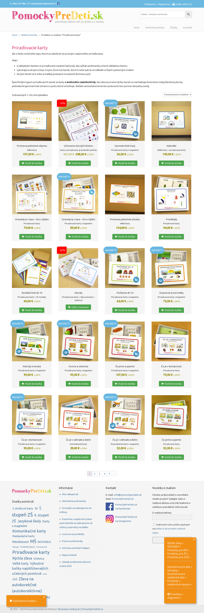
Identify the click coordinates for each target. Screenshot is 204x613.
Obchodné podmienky (74, 501)
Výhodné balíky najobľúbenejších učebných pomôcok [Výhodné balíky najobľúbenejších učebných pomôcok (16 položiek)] (30, 568)
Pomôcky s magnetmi (175, 595)
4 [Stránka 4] (104, 473)
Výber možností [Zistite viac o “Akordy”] (78, 307)
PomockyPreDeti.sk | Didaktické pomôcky (57, 16)
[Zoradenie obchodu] (177, 94)
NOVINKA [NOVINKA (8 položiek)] (44, 541)
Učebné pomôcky (29, 35)
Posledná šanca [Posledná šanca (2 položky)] (27, 547)
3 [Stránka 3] (99, 473)
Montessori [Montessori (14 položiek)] (20, 542)
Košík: (183, 4)
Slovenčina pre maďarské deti (176, 575)
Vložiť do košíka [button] (32, 163)
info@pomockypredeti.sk (43, 3)
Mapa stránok (69, 555)
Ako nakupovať (70, 494)
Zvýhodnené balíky (22, 601)
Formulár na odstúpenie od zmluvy (75, 510)
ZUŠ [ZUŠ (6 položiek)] (14, 579)
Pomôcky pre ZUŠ (178, 557)
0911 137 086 (19, 3)
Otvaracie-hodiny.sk (69, 609)
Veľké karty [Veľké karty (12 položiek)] (20, 563)
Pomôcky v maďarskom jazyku (178, 582)
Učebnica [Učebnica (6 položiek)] (38, 558)
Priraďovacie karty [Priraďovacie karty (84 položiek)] (31, 552)
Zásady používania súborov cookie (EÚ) (75, 563)
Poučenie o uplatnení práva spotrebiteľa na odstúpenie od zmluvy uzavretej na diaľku (75, 523)
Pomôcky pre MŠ (177, 550)
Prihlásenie (150, 4)
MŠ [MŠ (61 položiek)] (33, 541)
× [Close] (44, 596)
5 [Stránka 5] (109, 473)
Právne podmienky (72, 541)
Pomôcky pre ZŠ (177, 553)
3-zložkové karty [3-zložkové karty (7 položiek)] (22, 508)
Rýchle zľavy (174, 543)
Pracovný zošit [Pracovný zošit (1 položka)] (41, 547)
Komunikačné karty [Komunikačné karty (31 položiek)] (29, 531)
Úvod (14, 35)
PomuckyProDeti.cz (92, 609)
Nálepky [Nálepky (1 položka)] (15, 547)
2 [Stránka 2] (94, 473)
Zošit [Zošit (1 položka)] (45, 574)
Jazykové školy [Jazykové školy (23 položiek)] (29, 521)
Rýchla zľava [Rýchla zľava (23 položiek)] (22, 558)
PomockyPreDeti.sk (123, 498)
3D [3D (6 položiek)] (36, 508)
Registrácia (163, 4)
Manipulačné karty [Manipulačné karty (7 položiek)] (23, 536)
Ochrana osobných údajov (76, 548)
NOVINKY (173, 546)
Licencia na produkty (73, 534)
